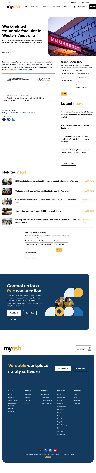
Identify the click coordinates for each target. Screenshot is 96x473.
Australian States (15, 113)
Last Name (79, 70)
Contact (11, 408)
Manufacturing (62, 425)
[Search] (65, 2)
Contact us (30, 313)
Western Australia (29, 113)
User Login (85, 2)
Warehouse (61, 434)
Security (11, 397)
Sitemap (48, 457)
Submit (64, 93)
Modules (27, 397)
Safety (4, 113)
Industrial (60, 416)
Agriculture (61, 397)
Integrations (45, 394)
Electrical (60, 413)
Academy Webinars (81, 87)
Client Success (13, 400)
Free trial (14, 313)
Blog (75, 397)
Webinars (77, 400)
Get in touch (63, 368)
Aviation (60, 400)
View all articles (68, 163)
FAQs (74, 7)
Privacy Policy (12, 411)
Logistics (60, 422)
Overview (28, 394)
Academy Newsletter (82, 82)
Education (60, 410)
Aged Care (60, 394)
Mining (59, 428)
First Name (64, 70)
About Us (11, 394)
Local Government (63, 419)
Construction (61, 406)
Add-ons (27, 400)
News (75, 394)
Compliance (45, 397)
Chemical (60, 403)
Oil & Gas (60, 431)
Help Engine (80, 368)
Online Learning (46, 403)
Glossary (77, 403)
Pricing (66, 7)
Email (63, 77)
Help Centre (74, 2)
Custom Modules (46, 400)
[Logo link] (13, 7)
